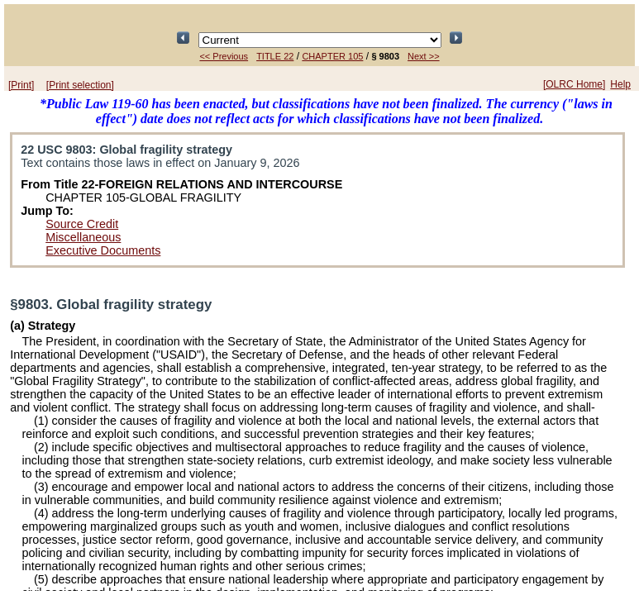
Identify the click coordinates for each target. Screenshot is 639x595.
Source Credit (81, 224)
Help (620, 84)
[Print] (21, 85)
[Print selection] (80, 85)
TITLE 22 (274, 56)
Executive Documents (102, 250)
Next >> (424, 56)
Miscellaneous (83, 237)
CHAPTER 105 (332, 56)
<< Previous (223, 56)
